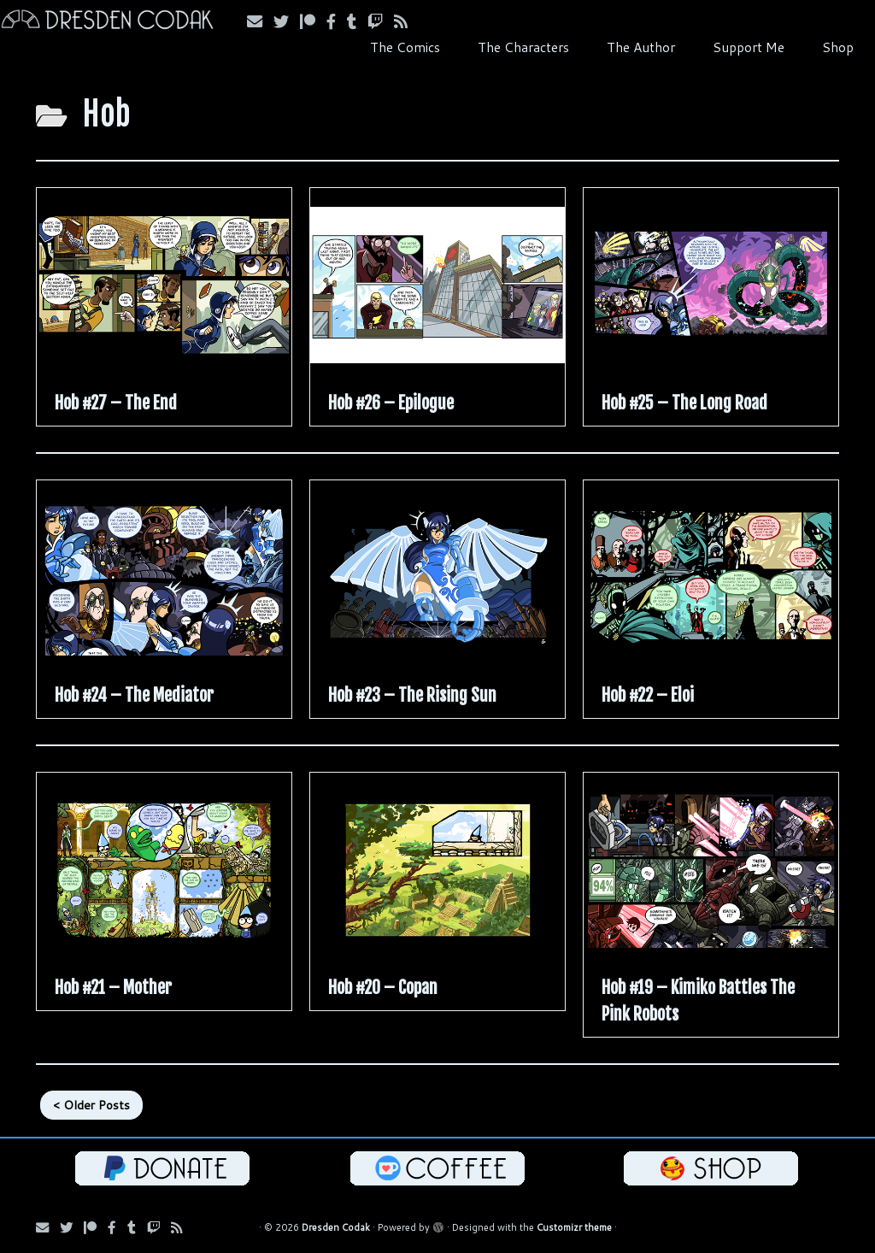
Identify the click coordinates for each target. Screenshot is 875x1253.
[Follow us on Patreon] (313, 21)
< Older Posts (91, 1105)
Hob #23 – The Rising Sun (412, 695)
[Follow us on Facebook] (336, 21)
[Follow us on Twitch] (380, 21)
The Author (641, 47)
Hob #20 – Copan (383, 987)
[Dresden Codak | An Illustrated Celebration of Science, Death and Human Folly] (102, 22)
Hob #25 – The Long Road (684, 403)
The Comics (405, 47)
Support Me (748, 47)
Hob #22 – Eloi (648, 695)
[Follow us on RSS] (406, 21)
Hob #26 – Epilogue (391, 403)
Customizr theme (574, 1227)
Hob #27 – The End (116, 403)
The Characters (523, 47)
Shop (838, 47)
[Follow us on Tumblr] (357, 21)
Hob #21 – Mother (113, 987)
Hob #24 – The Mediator (134, 695)
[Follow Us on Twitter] (286, 21)
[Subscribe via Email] (260, 21)
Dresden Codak (336, 1227)
